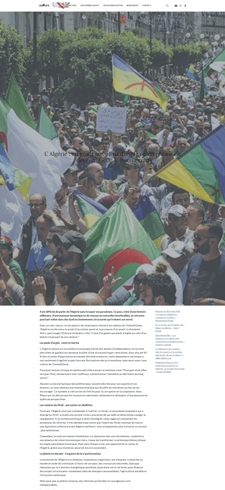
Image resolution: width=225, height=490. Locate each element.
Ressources (132, 5)
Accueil (73, 5)
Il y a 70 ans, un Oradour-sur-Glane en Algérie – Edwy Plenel (170, 327)
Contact (146, 5)
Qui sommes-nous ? (89, 5)
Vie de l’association (113, 5)
